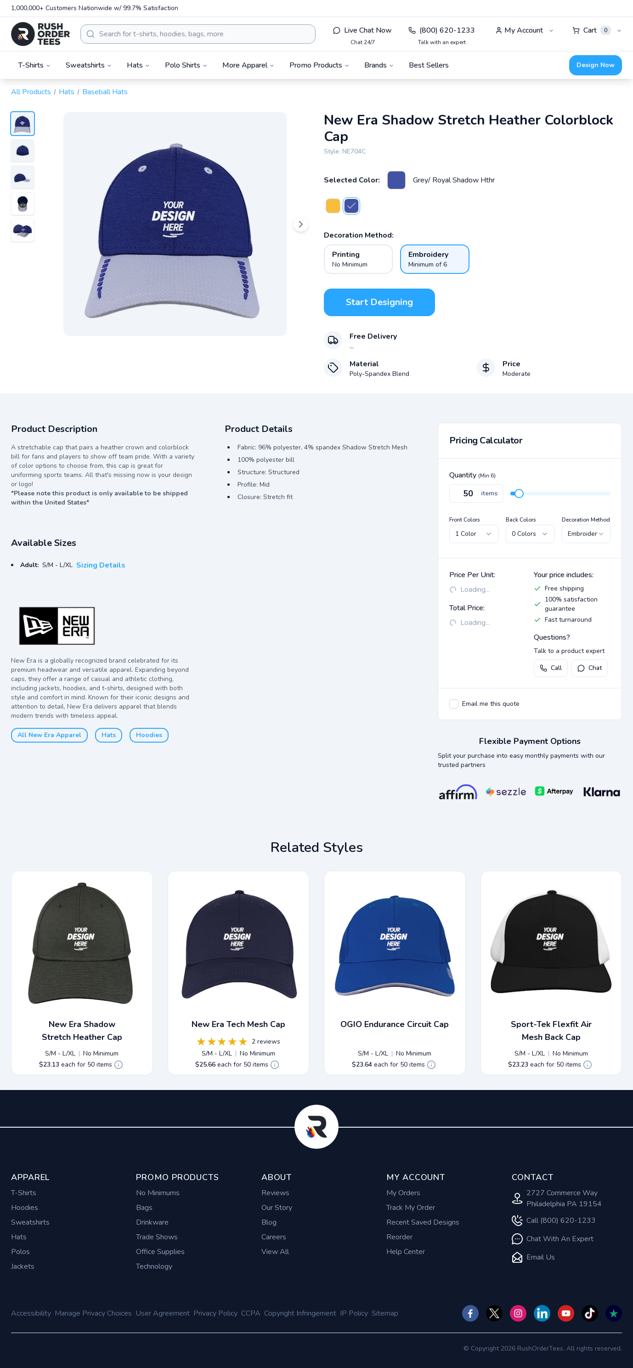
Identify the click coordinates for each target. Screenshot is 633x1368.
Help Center (405, 1252)
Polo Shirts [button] (186, 65)
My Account (519, 30)
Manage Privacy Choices (93, 1313)
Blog (269, 1222)
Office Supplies (160, 1252)
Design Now (595, 65)
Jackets (22, 1266)
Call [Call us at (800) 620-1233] (551, 668)
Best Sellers (429, 65)
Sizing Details (100, 565)
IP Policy (354, 1313)
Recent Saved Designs (422, 1222)
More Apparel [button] (248, 65)
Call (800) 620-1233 (554, 1220)
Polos (20, 1252)
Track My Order (410, 1208)
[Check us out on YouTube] (566, 1313)
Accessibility (31, 1313)
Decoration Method (586, 519)
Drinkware (152, 1222)
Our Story (276, 1208)
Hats (66, 92)
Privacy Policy (215, 1313)
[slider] (519, 493)
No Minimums (158, 1193)
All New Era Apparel (49, 735)
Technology (154, 1266)
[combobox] (198, 34)
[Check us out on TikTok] (590, 1313)
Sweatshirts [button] (89, 65)
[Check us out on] (542, 1313)
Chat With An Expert (552, 1238)
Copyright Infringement (300, 1313)
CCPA (250, 1313)
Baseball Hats (105, 92)
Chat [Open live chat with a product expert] (589, 668)
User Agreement (163, 1313)
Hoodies (149, 735)
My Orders (403, 1193)
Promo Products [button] (319, 65)
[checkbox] (453, 704)
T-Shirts (23, 1193)
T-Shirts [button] (34, 65)
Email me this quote (491, 703)
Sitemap (385, 1313)
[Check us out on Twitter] (494, 1313)
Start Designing (379, 302)
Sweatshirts (30, 1222)
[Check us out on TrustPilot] (613, 1313)
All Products (31, 92)
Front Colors (464, 519)
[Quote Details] (118, 1064)
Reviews (275, 1193)
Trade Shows (157, 1237)
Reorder (399, 1237)
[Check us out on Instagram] (518, 1313)
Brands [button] (379, 65)
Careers (273, 1237)
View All (275, 1252)
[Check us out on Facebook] (470, 1313)
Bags (144, 1208)
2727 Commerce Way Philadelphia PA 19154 (557, 1198)
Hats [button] (138, 65)
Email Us (533, 1257)
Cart (591, 30)
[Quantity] (476, 493)
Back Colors (521, 519)
